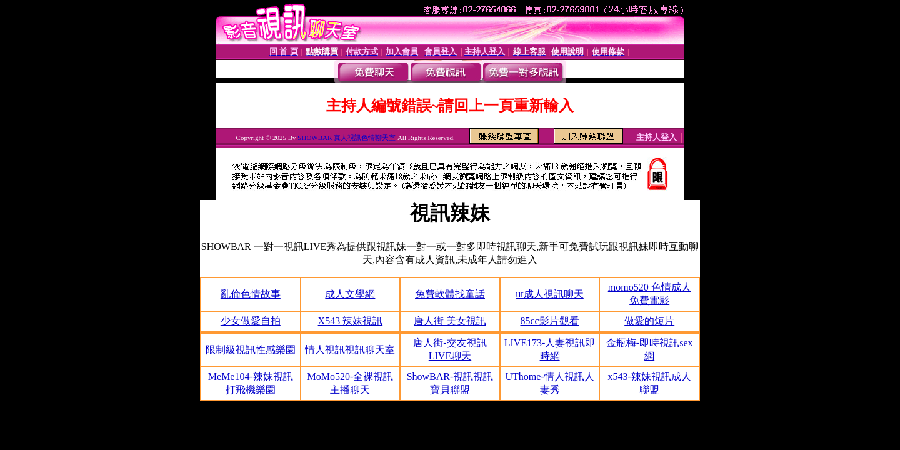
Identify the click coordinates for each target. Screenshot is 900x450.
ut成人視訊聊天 (549, 294)
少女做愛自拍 (251, 321)
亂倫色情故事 (251, 294)
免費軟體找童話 (450, 294)
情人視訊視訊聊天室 (350, 349)
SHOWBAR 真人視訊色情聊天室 (347, 137)
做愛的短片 (649, 321)
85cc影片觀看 (549, 321)
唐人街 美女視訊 (450, 321)
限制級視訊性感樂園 (251, 349)
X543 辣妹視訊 (350, 321)
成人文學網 (350, 294)
